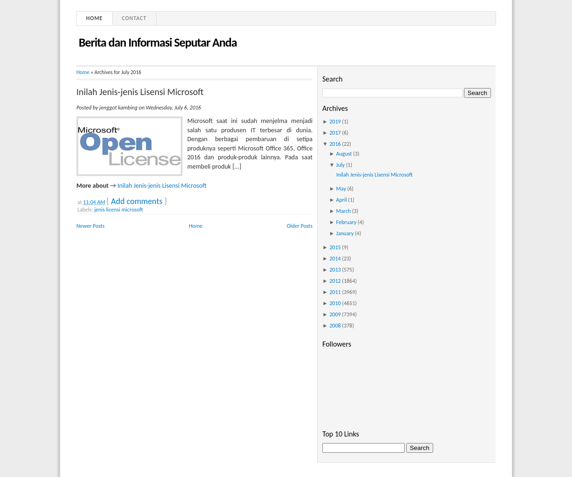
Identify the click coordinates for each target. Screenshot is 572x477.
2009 (334, 314)
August (344, 153)
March (343, 211)
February (346, 222)
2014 (334, 258)
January (345, 233)
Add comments (136, 201)
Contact (134, 18)
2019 (334, 121)
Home (94, 18)
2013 (334, 269)
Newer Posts (90, 226)
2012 (334, 281)
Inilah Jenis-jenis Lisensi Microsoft (140, 91)
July (340, 165)
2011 (334, 292)
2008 (334, 325)
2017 (334, 132)
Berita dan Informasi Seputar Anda (158, 42)
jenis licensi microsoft (118, 209)
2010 (334, 303)
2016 (334, 144)
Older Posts (300, 226)
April (341, 200)
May (341, 188)
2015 (334, 247)
